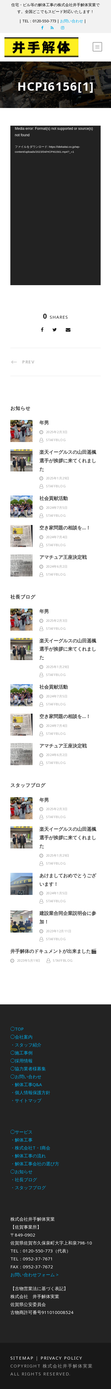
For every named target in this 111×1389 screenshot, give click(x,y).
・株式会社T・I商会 (30, 1148)
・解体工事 (21, 1140)
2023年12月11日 (59, 931)
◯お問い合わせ (25, 1076)
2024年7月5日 (57, 507)
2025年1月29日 (58, 478)
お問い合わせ (71, 21)
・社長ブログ (23, 1179)
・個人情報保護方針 (30, 1092)
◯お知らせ (21, 1171)
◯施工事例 (21, 1053)
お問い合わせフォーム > (34, 1274)
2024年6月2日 (57, 566)
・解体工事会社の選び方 (34, 1164)
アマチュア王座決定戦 (63, 557)
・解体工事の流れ (28, 1156)
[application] (55, 205)
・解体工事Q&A (26, 1084)
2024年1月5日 (57, 893)
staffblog (56, 440)
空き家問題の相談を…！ (65, 527)
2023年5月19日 (29, 960)
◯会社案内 (21, 1037)
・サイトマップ (25, 1100)
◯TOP (17, 1029)
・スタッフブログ (28, 1187)
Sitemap (22, 1358)
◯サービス (21, 1132)
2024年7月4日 (57, 537)
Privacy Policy (62, 1358)
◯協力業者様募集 (28, 1068)
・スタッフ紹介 (25, 1045)
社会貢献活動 (53, 498)
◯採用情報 (21, 1061)
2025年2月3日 (57, 432)
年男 (44, 422)
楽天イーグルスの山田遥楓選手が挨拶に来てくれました (67, 460)
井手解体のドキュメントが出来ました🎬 (53, 951)
